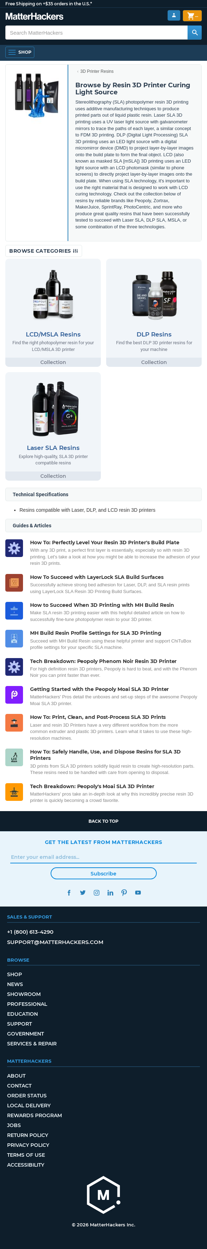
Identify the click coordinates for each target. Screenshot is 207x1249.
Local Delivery (29, 1105)
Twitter (83, 892)
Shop (14, 974)
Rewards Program (34, 1115)
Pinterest (124, 892)
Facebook (69, 892)
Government (25, 1034)
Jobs (14, 1125)
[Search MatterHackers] (195, 32)
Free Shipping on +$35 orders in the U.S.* (48, 3)
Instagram (97, 892)
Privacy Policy (28, 1145)
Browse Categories (43, 251)
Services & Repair (32, 1043)
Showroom (24, 994)
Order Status (27, 1095)
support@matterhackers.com (55, 942)
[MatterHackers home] (103, 1195)
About (16, 1076)
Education (22, 1014)
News (15, 984)
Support (19, 1024)
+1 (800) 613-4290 (30, 931)
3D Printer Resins (97, 71)
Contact (19, 1086)
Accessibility (25, 1165)
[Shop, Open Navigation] (19, 52)
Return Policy (27, 1135)
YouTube (138, 892)
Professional (27, 1004)
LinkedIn (110, 892)
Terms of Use (26, 1155)
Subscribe (103, 873)
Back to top (103, 821)
